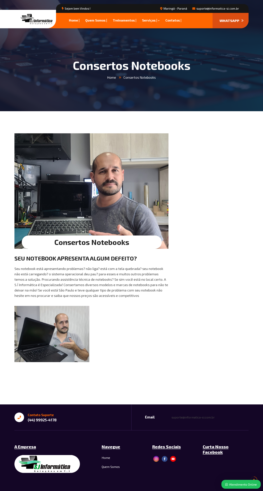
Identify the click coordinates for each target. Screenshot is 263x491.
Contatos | (173, 20)
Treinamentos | (124, 20)
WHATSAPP (231, 20)
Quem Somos (111, 466)
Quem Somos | (96, 20)
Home (111, 77)
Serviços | (149, 20)
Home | (74, 20)
